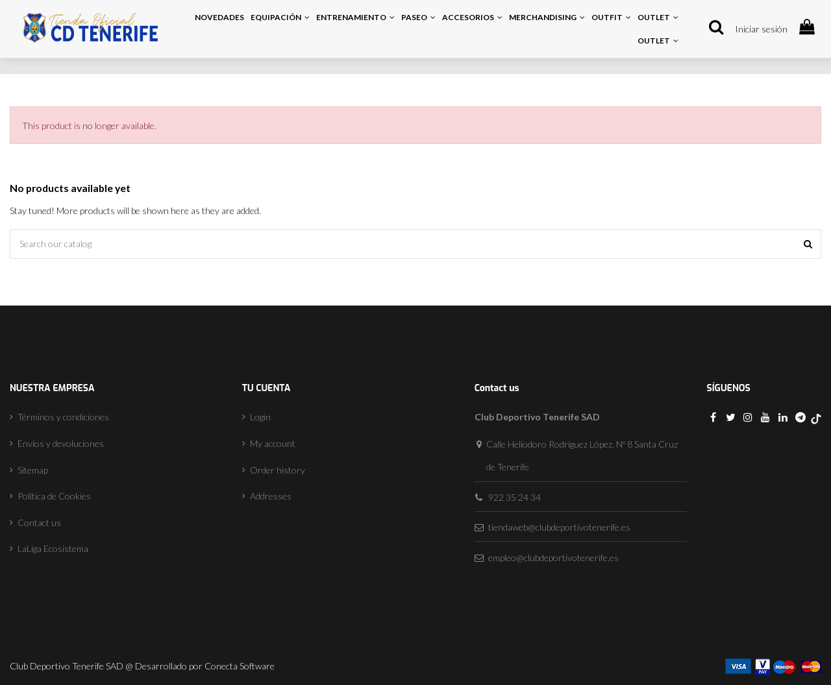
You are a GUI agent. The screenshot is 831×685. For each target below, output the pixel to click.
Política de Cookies (54, 495)
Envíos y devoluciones (61, 443)
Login (260, 416)
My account (272, 443)
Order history (277, 469)
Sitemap (33, 469)
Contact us (39, 522)
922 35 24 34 (514, 497)
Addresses (270, 495)
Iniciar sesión (761, 28)
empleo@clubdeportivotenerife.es (553, 557)
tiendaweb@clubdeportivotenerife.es (559, 527)
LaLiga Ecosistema (53, 548)
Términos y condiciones (63, 416)
